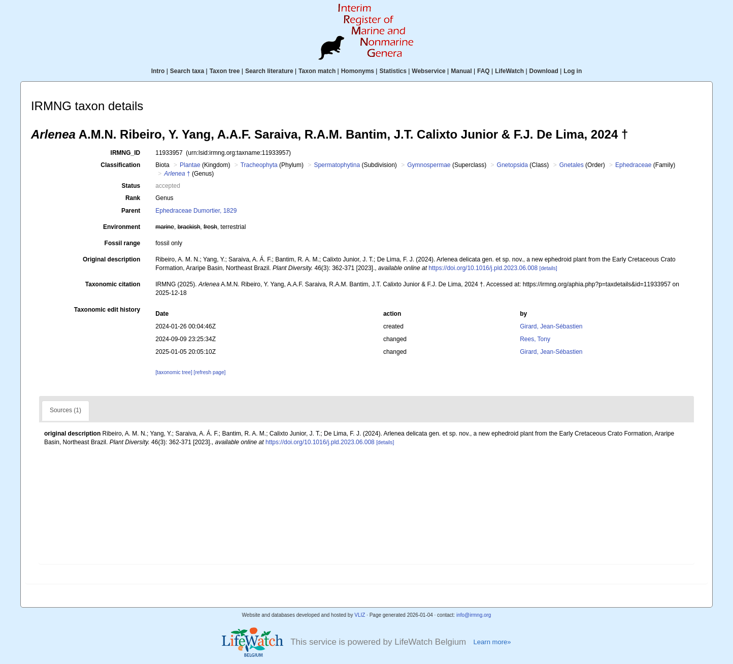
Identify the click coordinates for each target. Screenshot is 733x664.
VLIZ (359, 615)
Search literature (269, 71)
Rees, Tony (535, 339)
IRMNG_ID (126, 152)
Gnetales (571, 165)
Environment (121, 226)
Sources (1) (65, 410)
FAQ (483, 71)
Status (131, 185)
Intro (158, 71)
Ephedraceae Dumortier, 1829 (196, 210)
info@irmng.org (473, 615)
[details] (548, 268)
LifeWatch (509, 71)
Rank (132, 198)
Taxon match (317, 71)
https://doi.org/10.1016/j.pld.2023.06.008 (483, 268)
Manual (461, 71)
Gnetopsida (512, 165)
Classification (120, 165)
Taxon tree (225, 71)
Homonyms (357, 71)
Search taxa (187, 71)
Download (543, 71)
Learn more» (492, 642)
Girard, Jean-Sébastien (551, 326)
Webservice (429, 71)
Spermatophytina (337, 165)
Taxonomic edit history (107, 309)
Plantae (190, 165)
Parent (130, 210)
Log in (572, 71)
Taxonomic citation (112, 284)
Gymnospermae (428, 165)
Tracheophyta (259, 165)
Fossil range (123, 243)
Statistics (392, 71)
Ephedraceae (633, 165)
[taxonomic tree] (173, 372)
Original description (111, 259)
